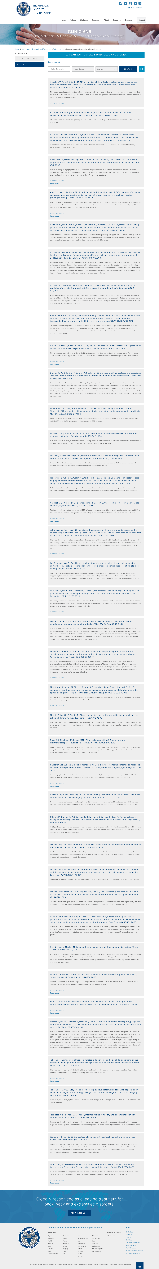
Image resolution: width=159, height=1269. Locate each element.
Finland (65, 1238)
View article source (57, 103)
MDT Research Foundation (134, 1251)
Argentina (51, 1236)
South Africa (96, 1238)
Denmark (66, 1236)
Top (139, 1267)
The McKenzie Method (133, 1243)
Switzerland (96, 1246)
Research (129, 20)
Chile (49, 1251)
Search (128, 69)
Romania (80, 1251)
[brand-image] (29, 1238)
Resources (117, 20)
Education (96, 20)
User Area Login (135, 8)
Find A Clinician (79, 1213)
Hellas (65, 1246)
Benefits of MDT (131, 1245)
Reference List (59, 49)
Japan (79, 1236)
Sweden (95, 1243)
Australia (51, 1238)
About (106, 20)
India (64, 1251)
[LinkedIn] (140, 4)
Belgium (50, 1243)
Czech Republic (53, 1254)
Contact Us (129, 1232)
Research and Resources (41, 49)
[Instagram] (135, 4)
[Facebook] (120, 4)
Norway (80, 1249)
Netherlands (81, 1243)
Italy (64, 1254)
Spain (94, 1241)
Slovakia (95, 1236)
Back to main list (54, 62)
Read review (54, 184)
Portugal (80, 1256)
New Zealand (82, 1246)
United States (96, 1251)
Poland (80, 1254)
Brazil (49, 1246)
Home (63, 20)
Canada (50, 1249)
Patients (73, 20)
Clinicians (84, 20)
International (111, 1236)
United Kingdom (97, 1249)
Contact (141, 20)
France (65, 1241)
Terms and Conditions (133, 1253)
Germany (66, 1243)
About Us (129, 1235)
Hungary (65, 1249)
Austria (50, 1241)
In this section (21, 54)
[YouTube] (130, 4)
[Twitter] (125, 4)
